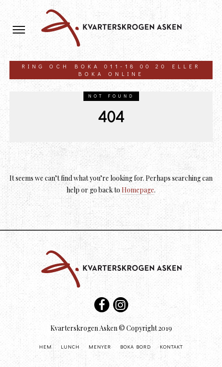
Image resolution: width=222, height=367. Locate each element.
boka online (111, 73)
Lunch (70, 346)
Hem (45, 346)
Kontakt (171, 346)
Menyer (100, 346)
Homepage (138, 189)
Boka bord (135, 346)
